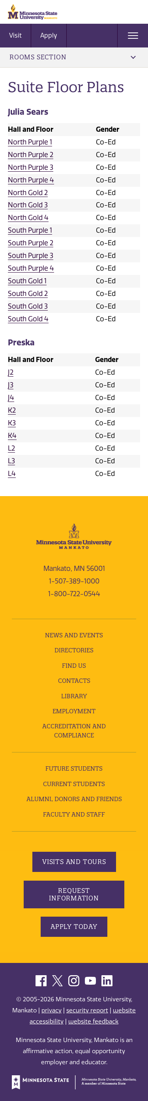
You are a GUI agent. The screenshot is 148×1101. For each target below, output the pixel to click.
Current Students (74, 784)
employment (74, 711)
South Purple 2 (30, 243)
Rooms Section (72, 57)
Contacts (74, 680)
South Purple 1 (30, 230)
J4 (11, 398)
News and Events (74, 635)
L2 (11, 448)
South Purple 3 (30, 256)
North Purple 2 (30, 155)
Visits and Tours (74, 862)
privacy (51, 1010)
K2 (12, 410)
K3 (12, 423)
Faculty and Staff (74, 814)
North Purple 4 (31, 180)
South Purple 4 (31, 268)
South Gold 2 (28, 294)
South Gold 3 (28, 306)
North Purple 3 (30, 167)
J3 (10, 385)
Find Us (74, 665)
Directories (74, 650)
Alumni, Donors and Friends (74, 799)
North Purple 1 (30, 142)
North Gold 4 (28, 218)
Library (74, 696)
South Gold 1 (27, 281)
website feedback (93, 1021)
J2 (10, 372)
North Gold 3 (28, 205)
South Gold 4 (28, 319)
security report (87, 1010)
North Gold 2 (28, 193)
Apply (48, 35)
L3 (11, 461)
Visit (15, 35)
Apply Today (74, 926)
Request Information (74, 894)
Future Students (74, 768)
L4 (12, 474)
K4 (12, 436)
